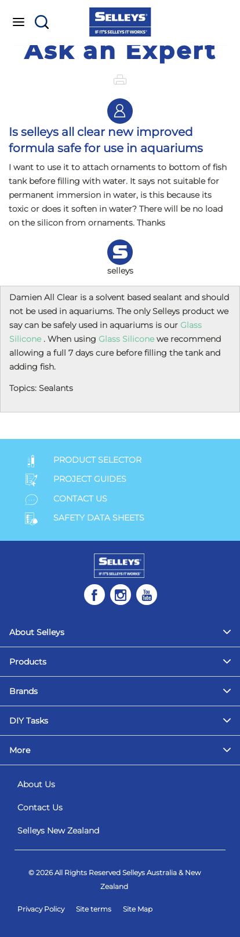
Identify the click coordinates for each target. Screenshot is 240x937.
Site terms (93, 909)
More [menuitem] (19, 750)
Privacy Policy (40, 909)
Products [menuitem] (27, 661)
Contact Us (40, 807)
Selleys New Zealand (58, 830)
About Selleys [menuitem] (36, 632)
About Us (36, 784)
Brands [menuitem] (23, 691)
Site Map (137, 909)
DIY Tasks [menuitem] (28, 720)
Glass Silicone (126, 339)
